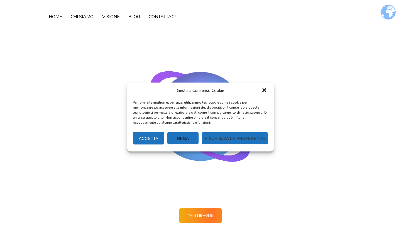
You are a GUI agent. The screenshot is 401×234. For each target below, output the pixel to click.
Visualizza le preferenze (235, 138)
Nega (183, 138)
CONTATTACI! (162, 17)
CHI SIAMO (82, 17)
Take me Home (200, 215)
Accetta (148, 138)
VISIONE (111, 17)
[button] (264, 90)
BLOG (134, 17)
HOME (55, 17)
